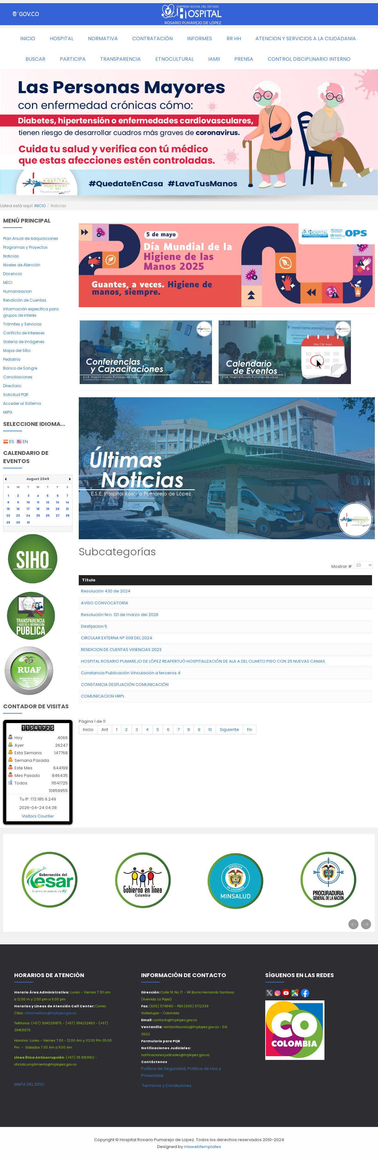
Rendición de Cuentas (24, 300)
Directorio (12, 385)
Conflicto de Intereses (24, 333)
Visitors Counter (38, 816)
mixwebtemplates (202, 1147)
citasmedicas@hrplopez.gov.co (50, 1013)
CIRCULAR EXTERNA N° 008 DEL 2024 (116, 638)
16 (18, 509)
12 (47, 502)
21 (67, 509)
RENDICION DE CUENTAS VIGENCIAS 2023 (121, 650)
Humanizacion (17, 291)
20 (57, 509)
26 (47, 516)
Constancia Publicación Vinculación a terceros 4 (130, 673)
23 (18, 516)
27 (58, 516)
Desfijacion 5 (94, 626)
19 (47, 509)
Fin (249, 730)
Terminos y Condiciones (166, 1086)
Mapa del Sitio (17, 350)
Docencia (12, 273)
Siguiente (229, 730)
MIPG (7, 412)
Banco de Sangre (20, 368)
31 (28, 522)
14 (67, 502)
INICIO (40, 205)
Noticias (11, 256)
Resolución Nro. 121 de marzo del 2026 (119, 615)
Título (88, 580)
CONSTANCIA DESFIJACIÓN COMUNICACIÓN (125, 685)
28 (67, 516)
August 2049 (37, 479)
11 (38, 502)
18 (38, 509)
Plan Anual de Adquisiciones (30, 238)
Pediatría (11, 359)
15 (8, 509)
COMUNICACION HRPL (102, 696)
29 (8, 522)
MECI (7, 282)
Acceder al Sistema (22, 403)
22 (8, 516)
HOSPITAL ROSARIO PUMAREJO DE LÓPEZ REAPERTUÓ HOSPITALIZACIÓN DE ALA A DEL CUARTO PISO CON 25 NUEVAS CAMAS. (203, 661)
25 (38, 516)
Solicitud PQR (15, 394)
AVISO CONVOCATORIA (104, 603)
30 (18, 522)
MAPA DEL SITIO (29, 1084)
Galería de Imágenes (23, 341)
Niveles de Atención (21, 265)
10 (28, 502)
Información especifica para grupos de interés (31, 312)
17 (28, 509)
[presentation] (353, 924)
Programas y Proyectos (25, 247)
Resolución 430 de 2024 (105, 591)
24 (28, 516)
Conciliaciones (17, 377)
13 (57, 502)
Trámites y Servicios (22, 324)
